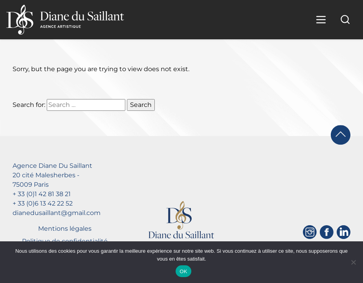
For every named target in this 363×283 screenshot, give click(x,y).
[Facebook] (327, 232)
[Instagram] (310, 232)
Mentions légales (65, 228)
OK (183, 271)
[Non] (353, 262)
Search (141, 104)
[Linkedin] (343, 232)
